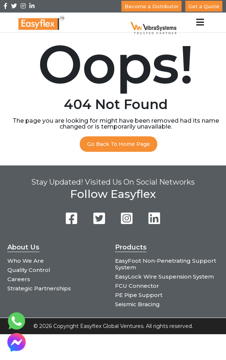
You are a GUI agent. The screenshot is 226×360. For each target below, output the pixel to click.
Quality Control (28, 269)
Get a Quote (204, 6)
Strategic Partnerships (39, 288)
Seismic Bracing (137, 304)
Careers (18, 279)
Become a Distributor (152, 6)
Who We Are (25, 260)
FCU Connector (137, 285)
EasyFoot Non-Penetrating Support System (165, 264)
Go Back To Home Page (118, 144)
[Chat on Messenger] (16, 349)
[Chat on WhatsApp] (16, 328)
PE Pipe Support (138, 294)
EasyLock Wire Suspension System (164, 276)
